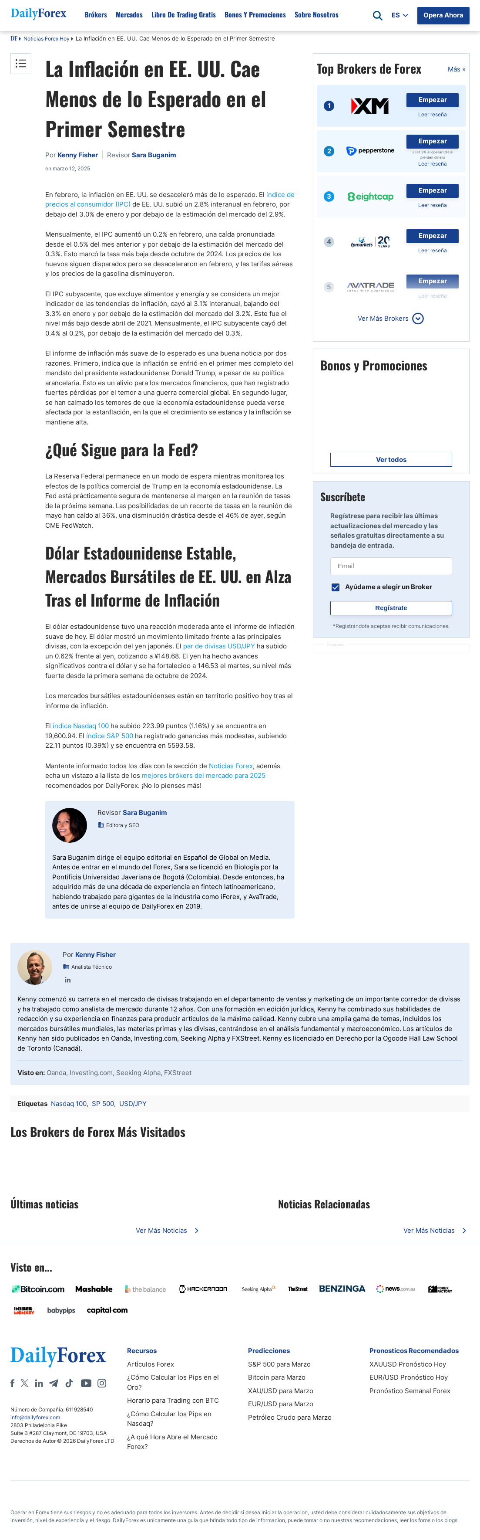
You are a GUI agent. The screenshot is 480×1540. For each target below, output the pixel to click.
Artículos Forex (150, 1364)
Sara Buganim (145, 812)
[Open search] (378, 15)
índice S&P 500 (109, 736)
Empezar (433, 99)
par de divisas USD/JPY (219, 646)
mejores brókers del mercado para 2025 (203, 775)
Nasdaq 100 (69, 1103)
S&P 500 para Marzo (279, 1364)
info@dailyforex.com (35, 1417)
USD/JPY (133, 1103)
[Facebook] (12, 1383)
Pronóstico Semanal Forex (409, 1391)
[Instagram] (101, 1383)
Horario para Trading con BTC (173, 1400)
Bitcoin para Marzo (276, 1377)
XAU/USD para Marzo (280, 1391)
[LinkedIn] (39, 1383)
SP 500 (103, 1103)
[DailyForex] (58, 1356)
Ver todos (391, 459)
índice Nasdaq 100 (81, 726)
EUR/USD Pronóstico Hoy (408, 1377)
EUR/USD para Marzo (280, 1404)
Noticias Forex (231, 766)
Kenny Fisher (95, 954)
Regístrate (391, 607)
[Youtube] (86, 1383)
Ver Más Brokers (383, 318)
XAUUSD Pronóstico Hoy (407, 1364)
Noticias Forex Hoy (46, 38)
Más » (457, 69)
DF (13, 39)
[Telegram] (53, 1383)
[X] (24, 1383)
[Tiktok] (69, 1383)
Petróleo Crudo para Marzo (290, 1417)
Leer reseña (432, 114)
